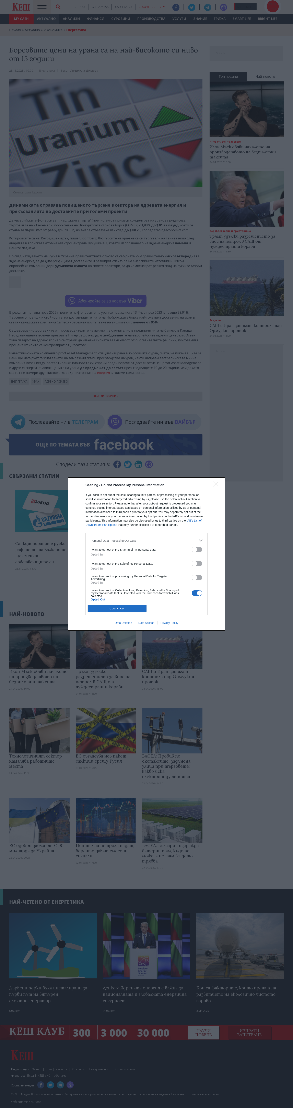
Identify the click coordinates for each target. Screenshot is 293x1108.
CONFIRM (117, 608)
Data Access (146, 622)
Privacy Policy (169, 622)
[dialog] (146, 554)
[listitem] (146, 540)
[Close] (217, 485)
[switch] (197, 549)
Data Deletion (123, 622)
